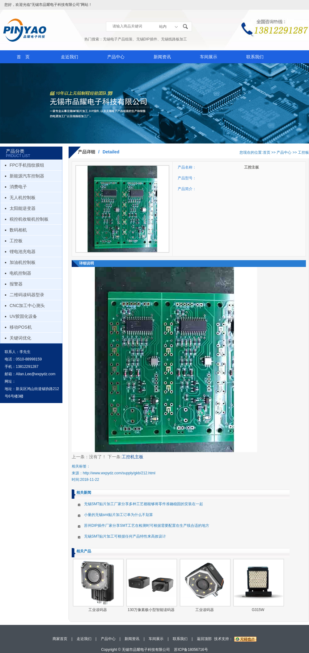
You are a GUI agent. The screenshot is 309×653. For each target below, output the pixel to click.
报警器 (16, 283)
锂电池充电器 (23, 251)
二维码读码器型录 (27, 294)
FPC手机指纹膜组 (27, 165)
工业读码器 (97, 610)
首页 (266, 152)
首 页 (23, 56)
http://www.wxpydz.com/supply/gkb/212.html (119, 473)
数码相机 (18, 229)
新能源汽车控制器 (27, 175)
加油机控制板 (23, 262)
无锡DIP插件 (146, 39)
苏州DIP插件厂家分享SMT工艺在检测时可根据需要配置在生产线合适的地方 (146, 525)
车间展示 (208, 56)
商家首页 (60, 639)
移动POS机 (21, 327)
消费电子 (18, 186)
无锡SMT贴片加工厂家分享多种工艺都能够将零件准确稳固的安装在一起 (143, 504)
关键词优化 (20, 337)
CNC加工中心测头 (27, 305)
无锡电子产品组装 (118, 39)
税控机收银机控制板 (29, 219)
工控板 (16, 240)
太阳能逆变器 (23, 208)
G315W (258, 610)
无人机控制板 (23, 197)
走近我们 (69, 56)
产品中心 (116, 56)
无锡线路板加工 (174, 39)
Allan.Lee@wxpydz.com (35, 374)
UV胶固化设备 (23, 316)
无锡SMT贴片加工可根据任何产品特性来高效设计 (125, 536)
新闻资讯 (162, 56)
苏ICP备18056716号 (191, 649)
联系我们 (255, 56)
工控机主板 (132, 456)
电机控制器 (20, 273)
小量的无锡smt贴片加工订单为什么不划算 (118, 515)
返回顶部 (204, 639)
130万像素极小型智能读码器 (151, 610)
